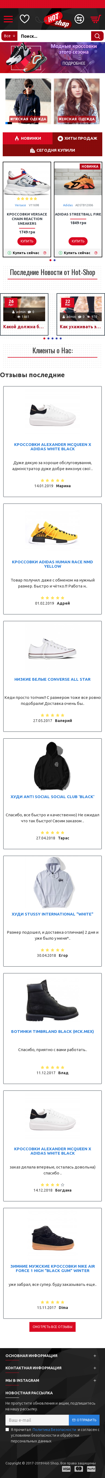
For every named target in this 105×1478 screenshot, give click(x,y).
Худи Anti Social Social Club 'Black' (52, 797)
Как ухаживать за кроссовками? (81, 326)
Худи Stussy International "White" (52, 914)
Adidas (68, 205)
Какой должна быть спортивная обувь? (24, 326)
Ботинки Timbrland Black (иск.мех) (52, 1031)
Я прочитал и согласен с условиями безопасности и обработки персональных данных (52, 1435)
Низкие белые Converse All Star (52, 679)
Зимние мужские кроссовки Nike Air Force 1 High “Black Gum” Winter (52, 1268)
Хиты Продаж (80, 138)
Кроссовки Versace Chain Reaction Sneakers (27, 218)
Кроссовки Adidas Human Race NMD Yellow (52, 564)
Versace (20, 205)
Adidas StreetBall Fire (78, 214)
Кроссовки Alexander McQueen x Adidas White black (52, 446)
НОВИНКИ (31, 138)
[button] (9, 101)
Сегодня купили (55, 150)
